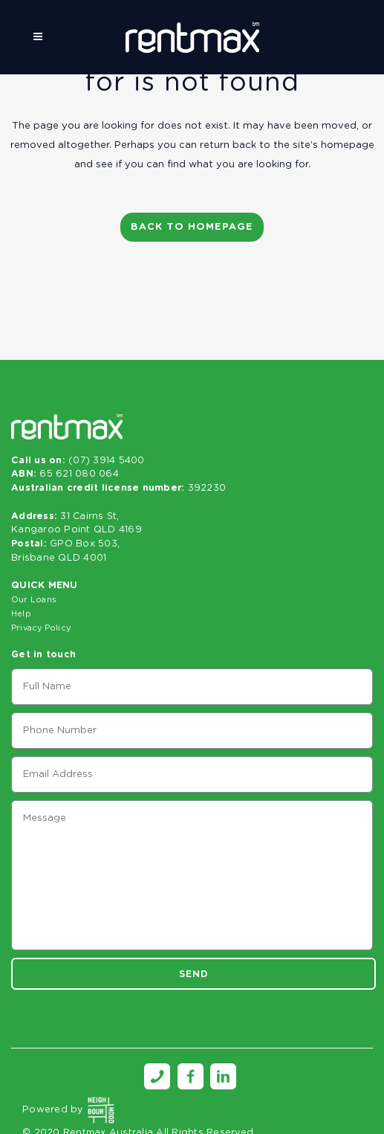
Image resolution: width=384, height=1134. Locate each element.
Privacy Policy (41, 628)
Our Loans (33, 600)
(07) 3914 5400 (106, 460)
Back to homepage (192, 227)
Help (21, 614)
